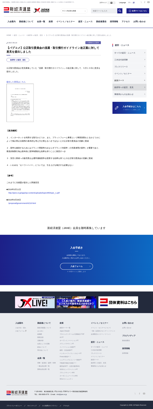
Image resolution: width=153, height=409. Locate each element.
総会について (42, 347)
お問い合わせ (139, 21)
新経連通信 (101, 21)
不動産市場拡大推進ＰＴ (68, 363)
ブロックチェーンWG (67, 372)
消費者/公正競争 (93, 43)
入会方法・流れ (20, 328)
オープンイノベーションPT (69, 340)
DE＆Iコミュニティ (66, 379)
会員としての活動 (43, 344)
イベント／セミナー (65, 21)
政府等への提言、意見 (18, 60)
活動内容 (40, 340)
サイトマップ (32, 406)
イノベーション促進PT (67, 347)
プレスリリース (121, 67)
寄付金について (42, 350)
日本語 (133, 2)
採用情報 (114, 21)
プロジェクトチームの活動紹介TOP (72, 334)
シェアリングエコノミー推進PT (70, 360)
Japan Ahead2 (64, 331)
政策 (51, 21)
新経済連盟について (44, 328)
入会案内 (11, 21)
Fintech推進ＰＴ (65, 357)
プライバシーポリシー (14, 406)
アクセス (126, 21)
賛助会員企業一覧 (43, 369)
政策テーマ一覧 (65, 328)
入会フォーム (76, 266)
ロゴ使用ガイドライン (50, 406)
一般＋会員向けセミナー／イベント (103, 331)
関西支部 (40, 337)
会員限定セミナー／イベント (101, 334)
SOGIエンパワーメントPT (69, 369)
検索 (119, 10)
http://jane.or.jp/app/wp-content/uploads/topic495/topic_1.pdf (34, 193)
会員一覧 (41, 21)
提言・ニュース (85, 21)
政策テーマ (95, 360)
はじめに (40, 331)
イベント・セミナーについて (101, 328)
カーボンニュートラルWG (69, 376)
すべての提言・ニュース (124, 53)
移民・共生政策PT (66, 350)
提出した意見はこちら (16, 82)
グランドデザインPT (67, 344)
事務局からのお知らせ (123, 94)
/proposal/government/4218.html (22, 203)
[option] (35, 302)
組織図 (39, 334)
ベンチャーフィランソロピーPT (70, 353)
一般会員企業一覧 (43, 366)
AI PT (61, 337)
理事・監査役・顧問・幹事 (46, 363)
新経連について (26, 21)
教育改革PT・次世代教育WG (70, 366)
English (129, 2)
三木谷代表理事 (121, 60)
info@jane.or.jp (62, 394)
